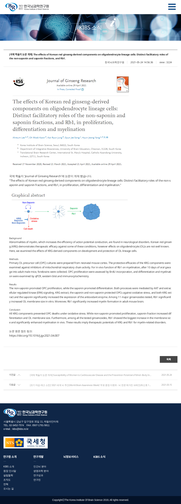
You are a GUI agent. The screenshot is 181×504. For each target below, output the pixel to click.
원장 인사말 (9, 470)
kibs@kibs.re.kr (20, 429)
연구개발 (38, 457)
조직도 (7, 479)
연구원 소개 (9, 457)
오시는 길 (8, 488)
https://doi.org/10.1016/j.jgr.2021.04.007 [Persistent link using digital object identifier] (34, 335)
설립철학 (8, 475)
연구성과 (38, 475)
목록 (168, 359)
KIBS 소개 (8, 466)
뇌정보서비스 (70, 457)
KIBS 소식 (99, 457)
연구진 (37, 479)
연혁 (5, 484)
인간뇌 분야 (39, 466)
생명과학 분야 (41, 470)
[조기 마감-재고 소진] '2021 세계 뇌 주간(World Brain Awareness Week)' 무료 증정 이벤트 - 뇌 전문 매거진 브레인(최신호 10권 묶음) (91, 385)
